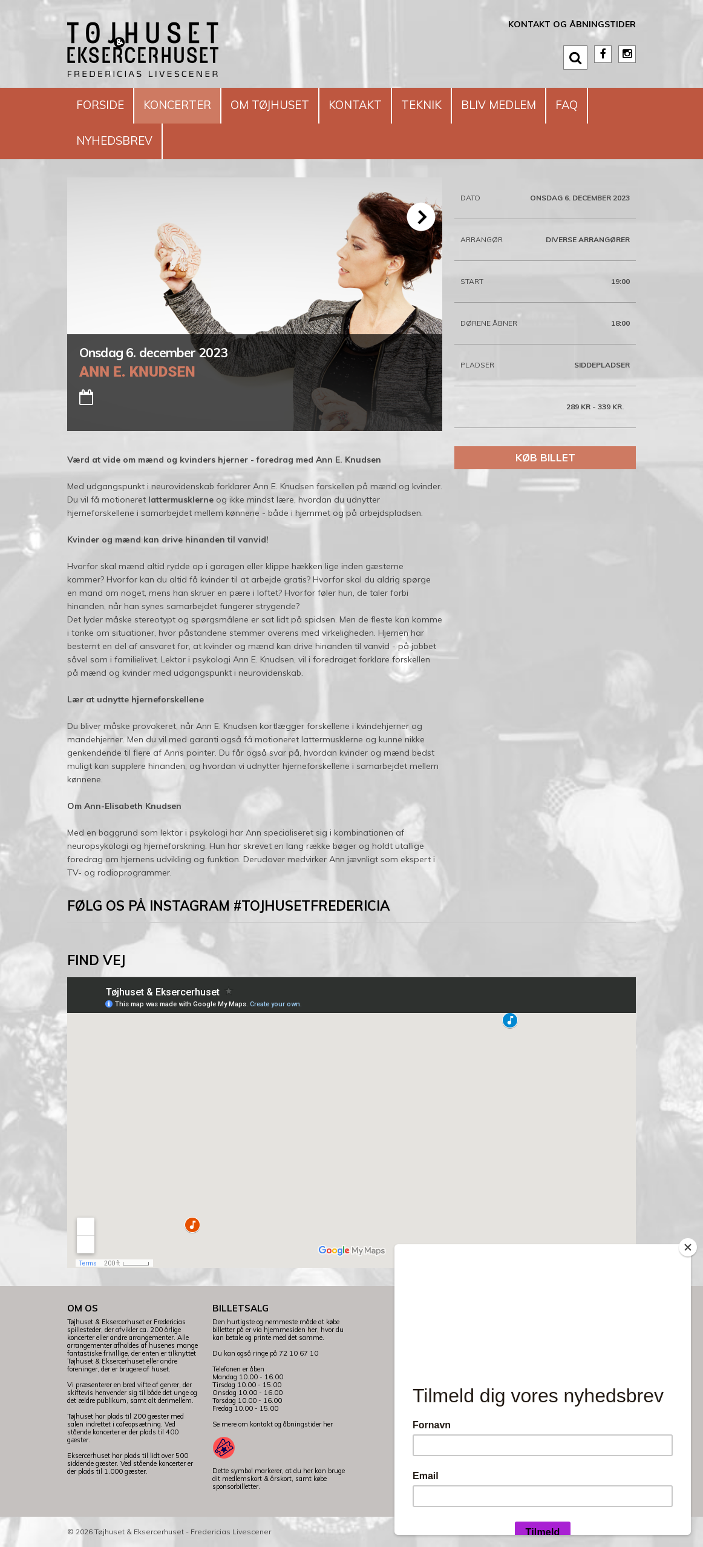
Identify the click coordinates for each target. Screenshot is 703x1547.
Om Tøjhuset (282, 105)
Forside (102, 105)
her (328, 1424)
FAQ (595, 105)
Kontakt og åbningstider (572, 24)
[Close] (688, 1247)
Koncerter (183, 105)
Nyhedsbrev (117, 140)
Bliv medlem (523, 105)
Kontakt (372, 105)
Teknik (442, 105)
